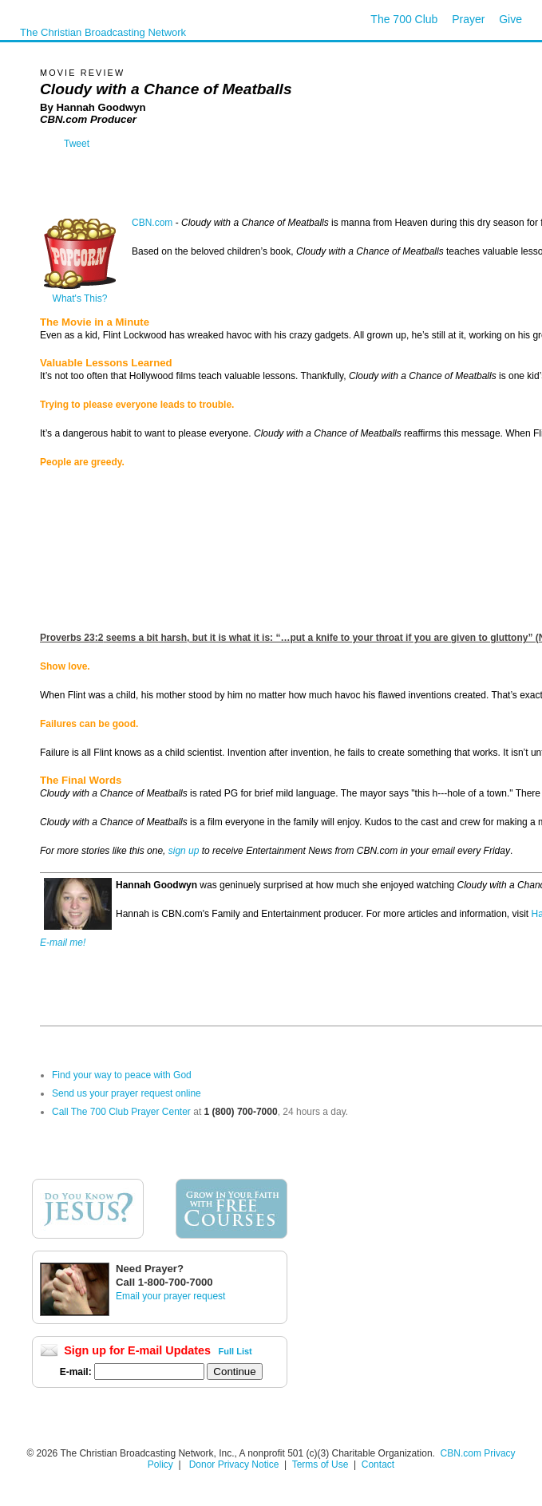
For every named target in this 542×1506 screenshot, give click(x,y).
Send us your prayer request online (126, 1093)
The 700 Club (403, 19)
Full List (235, 1351)
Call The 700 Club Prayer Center (121, 1111)
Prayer (468, 19)
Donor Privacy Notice (234, 1464)
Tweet (76, 143)
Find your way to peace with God (122, 1075)
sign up (184, 850)
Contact (378, 1464)
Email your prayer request (170, 1296)
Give (510, 19)
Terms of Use (321, 1464)
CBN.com (152, 222)
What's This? (80, 294)
